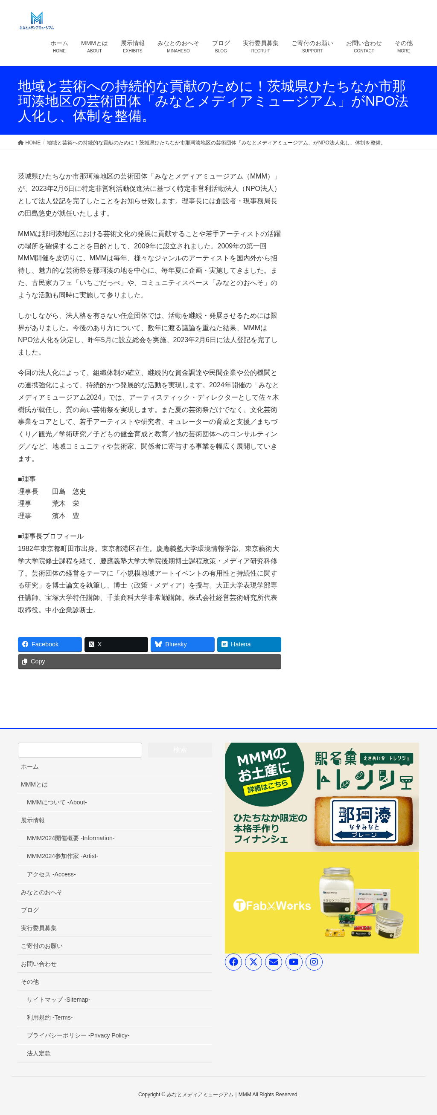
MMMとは (34, 784)
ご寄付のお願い (42, 945)
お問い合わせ (39, 963)
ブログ (30, 910)
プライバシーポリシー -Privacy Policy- (78, 1035)
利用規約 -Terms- (50, 1017)
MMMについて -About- (57, 802)
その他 (30, 981)
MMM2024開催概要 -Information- (70, 838)
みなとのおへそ (42, 892)
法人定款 (39, 1053)
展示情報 (33, 820)
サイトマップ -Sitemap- (58, 999)
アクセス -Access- (51, 874)
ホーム (30, 766)
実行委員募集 (39, 928)
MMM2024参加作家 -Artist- (62, 856)
